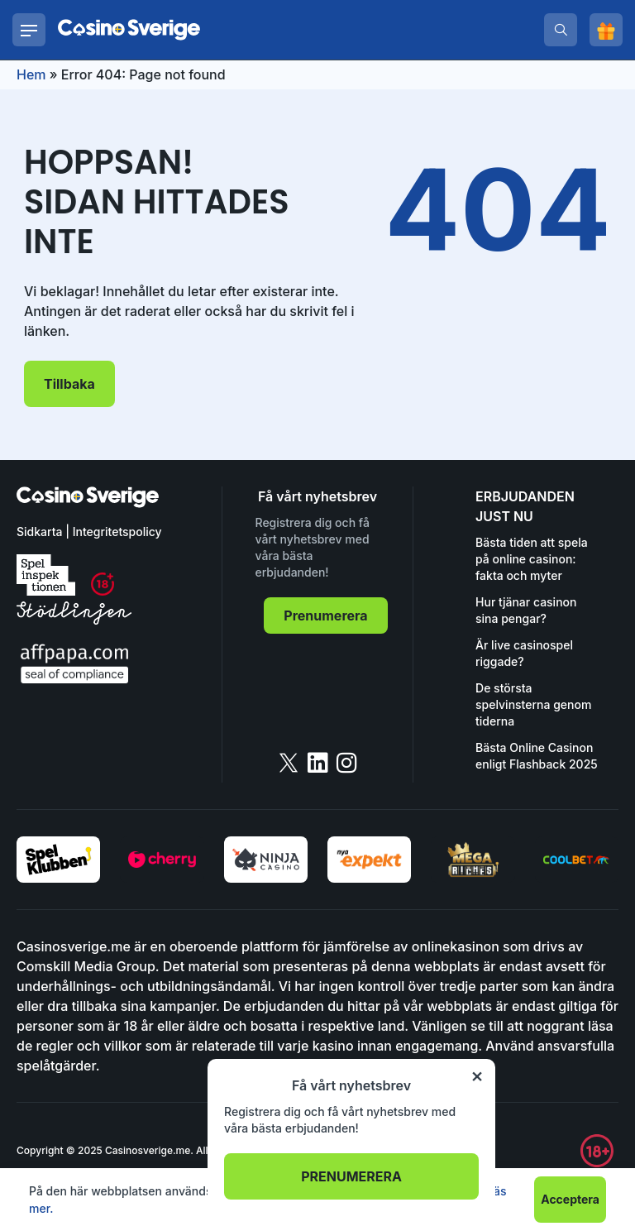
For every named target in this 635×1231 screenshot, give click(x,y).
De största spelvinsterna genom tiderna (533, 704)
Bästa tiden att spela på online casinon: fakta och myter (531, 558)
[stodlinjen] (74, 620)
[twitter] (288, 763)
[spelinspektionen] (46, 575)
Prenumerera (325, 615)
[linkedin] (317, 763)
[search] (560, 30)
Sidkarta (39, 531)
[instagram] (346, 763)
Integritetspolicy (117, 531)
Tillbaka (69, 384)
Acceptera (570, 1199)
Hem (31, 74)
